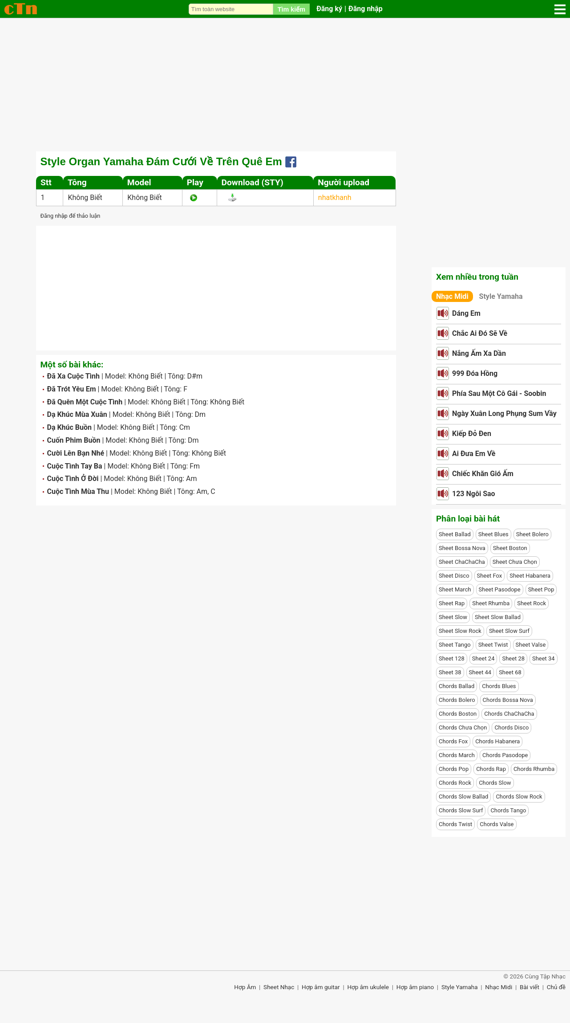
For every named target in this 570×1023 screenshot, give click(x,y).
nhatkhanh (335, 197)
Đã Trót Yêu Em (71, 389)
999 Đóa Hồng (474, 373)
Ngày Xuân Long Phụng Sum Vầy (504, 413)
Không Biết (85, 197)
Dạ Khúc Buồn (69, 427)
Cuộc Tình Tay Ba (74, 466)
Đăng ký (329, 8)
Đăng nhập (365, 8)
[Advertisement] (285, 84)
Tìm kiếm (291, 9)
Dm (200, 414)
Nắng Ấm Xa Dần (479, 353)
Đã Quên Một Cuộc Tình (85, 402)
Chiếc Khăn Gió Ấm (482, 473)
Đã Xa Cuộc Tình (73, 376)
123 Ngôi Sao (473, 493)
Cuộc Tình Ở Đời (73, 478)
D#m (194, 376)
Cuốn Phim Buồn (74, 440)
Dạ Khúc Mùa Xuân (77, 414)
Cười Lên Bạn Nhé (76, 453)
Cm (184, 427)
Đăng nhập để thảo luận (70, 215)
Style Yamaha (501, 296)
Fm (195, 466)
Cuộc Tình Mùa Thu (78, 491)
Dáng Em (466, 313)
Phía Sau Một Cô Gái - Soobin (499, 393)
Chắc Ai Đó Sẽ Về (479, 333)
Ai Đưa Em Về (473, 453)
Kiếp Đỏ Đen (471, 433)
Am (191, 478)
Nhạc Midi (452, 296)
